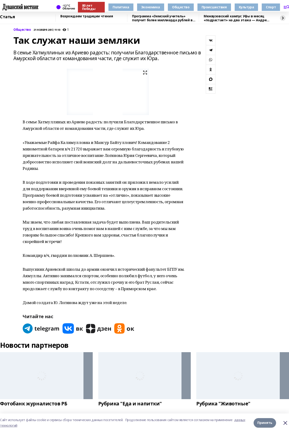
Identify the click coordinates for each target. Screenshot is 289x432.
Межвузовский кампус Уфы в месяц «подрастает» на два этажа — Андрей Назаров (236, 18)
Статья (7, 16)
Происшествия (214, 7)
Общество (181, 7)
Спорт (271, 7)
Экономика (150, 7)
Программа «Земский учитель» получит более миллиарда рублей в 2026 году (162, 18)
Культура (246, 7)
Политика (121, 7)
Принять (264, 422)
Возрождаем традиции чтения (86, 16)
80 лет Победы (88, 7)
